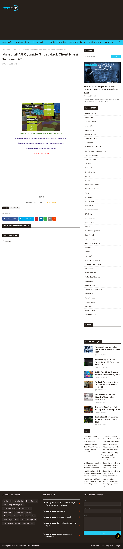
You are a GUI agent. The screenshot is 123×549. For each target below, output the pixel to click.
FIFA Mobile (89, 197)
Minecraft (88, 256)
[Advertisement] (79, 20)
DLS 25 (87, 176)
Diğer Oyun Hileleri (92, 189)
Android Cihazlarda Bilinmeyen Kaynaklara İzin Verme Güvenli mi (111, 446)
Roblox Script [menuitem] (95, 42)
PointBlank (89, 268)
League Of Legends (92, 243)
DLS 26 (87, 180)
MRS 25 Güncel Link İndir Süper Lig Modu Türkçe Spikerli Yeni (105, 397)
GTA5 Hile (88, 214)
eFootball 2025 (90, 315)
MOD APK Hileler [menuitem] (77, 42)
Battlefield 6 (89, 130)
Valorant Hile (90, 310)
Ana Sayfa (6, 50)
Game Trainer (90, 218)
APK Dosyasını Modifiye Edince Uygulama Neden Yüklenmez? (92, 465)
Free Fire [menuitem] (109, 42)
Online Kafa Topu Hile (93, 264)
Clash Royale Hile (91, 155)
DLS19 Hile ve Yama (92, 185)
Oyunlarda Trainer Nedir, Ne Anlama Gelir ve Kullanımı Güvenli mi (111, 438)
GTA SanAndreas (91, 210)
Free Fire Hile (90, 205)
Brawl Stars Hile (91, 138)
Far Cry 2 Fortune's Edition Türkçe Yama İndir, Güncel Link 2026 (106, 384)
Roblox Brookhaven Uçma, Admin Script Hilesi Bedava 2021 (106, 419)
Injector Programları (92, 231)
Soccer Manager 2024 (93, 289)
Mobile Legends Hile (92, 260)
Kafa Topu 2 (89, 235)
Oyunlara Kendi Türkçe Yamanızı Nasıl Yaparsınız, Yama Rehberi (110, 456)
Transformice (90, 298)
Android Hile (16, 50)
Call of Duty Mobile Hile (93, 147)
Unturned (88, 306)
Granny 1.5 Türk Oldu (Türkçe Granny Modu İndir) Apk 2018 (107, 408)
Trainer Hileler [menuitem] (39, 42)
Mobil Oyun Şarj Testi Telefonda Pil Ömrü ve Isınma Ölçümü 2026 (92, 481)
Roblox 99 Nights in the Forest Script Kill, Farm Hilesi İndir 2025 (107, 362)
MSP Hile (88, 247)
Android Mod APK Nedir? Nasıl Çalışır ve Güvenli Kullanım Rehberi (92, 448)
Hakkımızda (94, 546)
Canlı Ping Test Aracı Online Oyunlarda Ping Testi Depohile (92, 438)
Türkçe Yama (90, 302)
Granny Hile (89, 222)
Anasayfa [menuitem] (7, 42)
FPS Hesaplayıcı (107, 546)
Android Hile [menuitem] (22, 42)
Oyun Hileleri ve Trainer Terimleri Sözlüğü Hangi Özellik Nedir (112, 473)
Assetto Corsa (90, 122)
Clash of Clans (90, 159)
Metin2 (87, 252)
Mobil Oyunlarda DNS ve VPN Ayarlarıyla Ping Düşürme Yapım (92, 473)
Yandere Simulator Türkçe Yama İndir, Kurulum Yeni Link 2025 (107, 349)
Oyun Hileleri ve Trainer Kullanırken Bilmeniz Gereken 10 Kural (112, 465)
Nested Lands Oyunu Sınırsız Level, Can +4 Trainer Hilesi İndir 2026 (101, 89)
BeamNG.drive (90, 134)
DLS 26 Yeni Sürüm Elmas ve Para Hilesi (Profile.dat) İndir (107, 373)
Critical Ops (89, 168)
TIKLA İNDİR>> (49, 202)
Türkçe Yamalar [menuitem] (58, 42)
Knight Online (90, 239)
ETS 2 (87, 193)
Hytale (87, 226)
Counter (88, 164)
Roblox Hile (89, 281)
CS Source (89, 143)
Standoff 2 (89, 294)
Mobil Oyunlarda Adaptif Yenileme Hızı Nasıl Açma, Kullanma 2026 (111, 482)
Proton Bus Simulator (93, 277)
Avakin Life (89, 126)
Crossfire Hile (90, 172)
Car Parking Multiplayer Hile (95, 151)
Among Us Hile (90, 113)
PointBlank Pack (91, 273)
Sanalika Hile (90, 285)
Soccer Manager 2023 (12, 523)
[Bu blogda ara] (97, 56)
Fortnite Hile (89, 201)
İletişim (118, 546)
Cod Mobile (8, 512)
